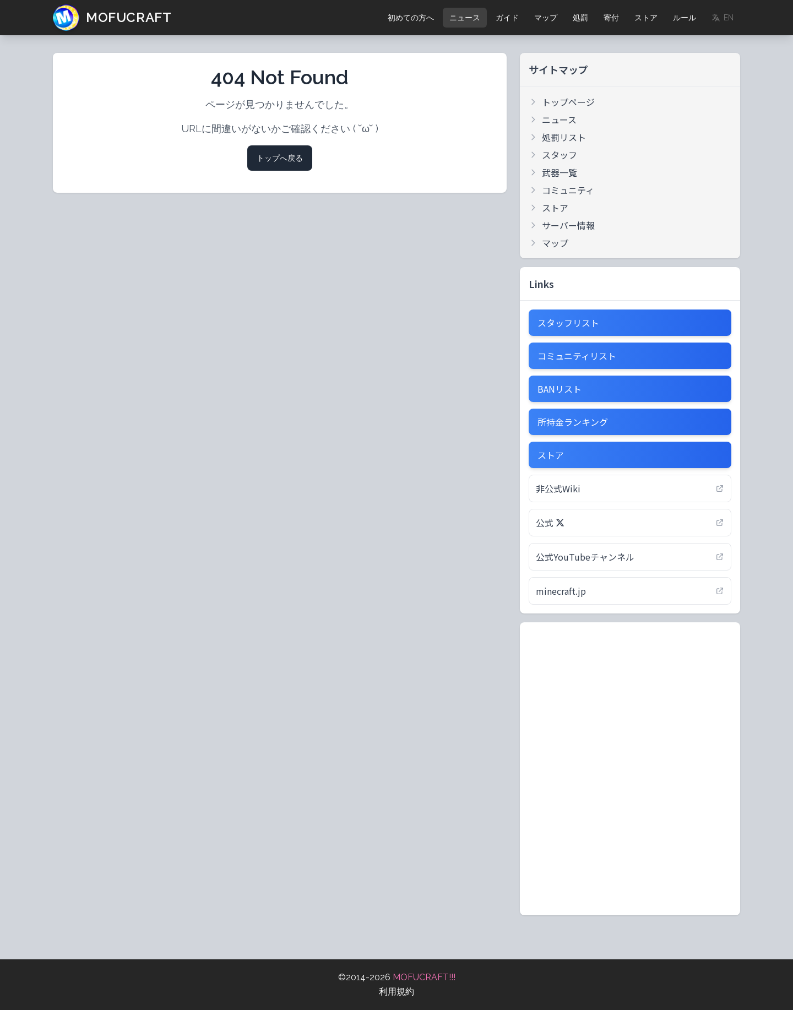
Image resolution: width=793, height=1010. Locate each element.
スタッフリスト (568, 322)
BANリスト (559, 388)
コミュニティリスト (576, 355)
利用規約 (396, 991)
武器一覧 (553, 172)
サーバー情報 (562, 225)
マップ (545, 17)
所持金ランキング (572, 421)
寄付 (611, 17)
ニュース (464, 17)
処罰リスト (557, 137)
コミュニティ (561, 190)
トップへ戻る (280, 158)
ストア (646, 17)
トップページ (562, 101)
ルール (684, 17)
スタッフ (553, 154)
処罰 (580, 17)
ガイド (507, 17)
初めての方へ (411, 17)
